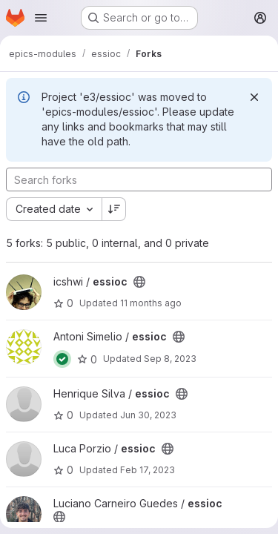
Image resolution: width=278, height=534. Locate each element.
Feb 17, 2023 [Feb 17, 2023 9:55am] (147, 469)
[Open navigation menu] (41, 18)
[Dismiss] (254, 97)
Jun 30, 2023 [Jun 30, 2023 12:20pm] (148, 415)
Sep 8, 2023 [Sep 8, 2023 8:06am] (170, 358)
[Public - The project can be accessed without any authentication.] (139, 282)
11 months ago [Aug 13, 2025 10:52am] (151, 303)
